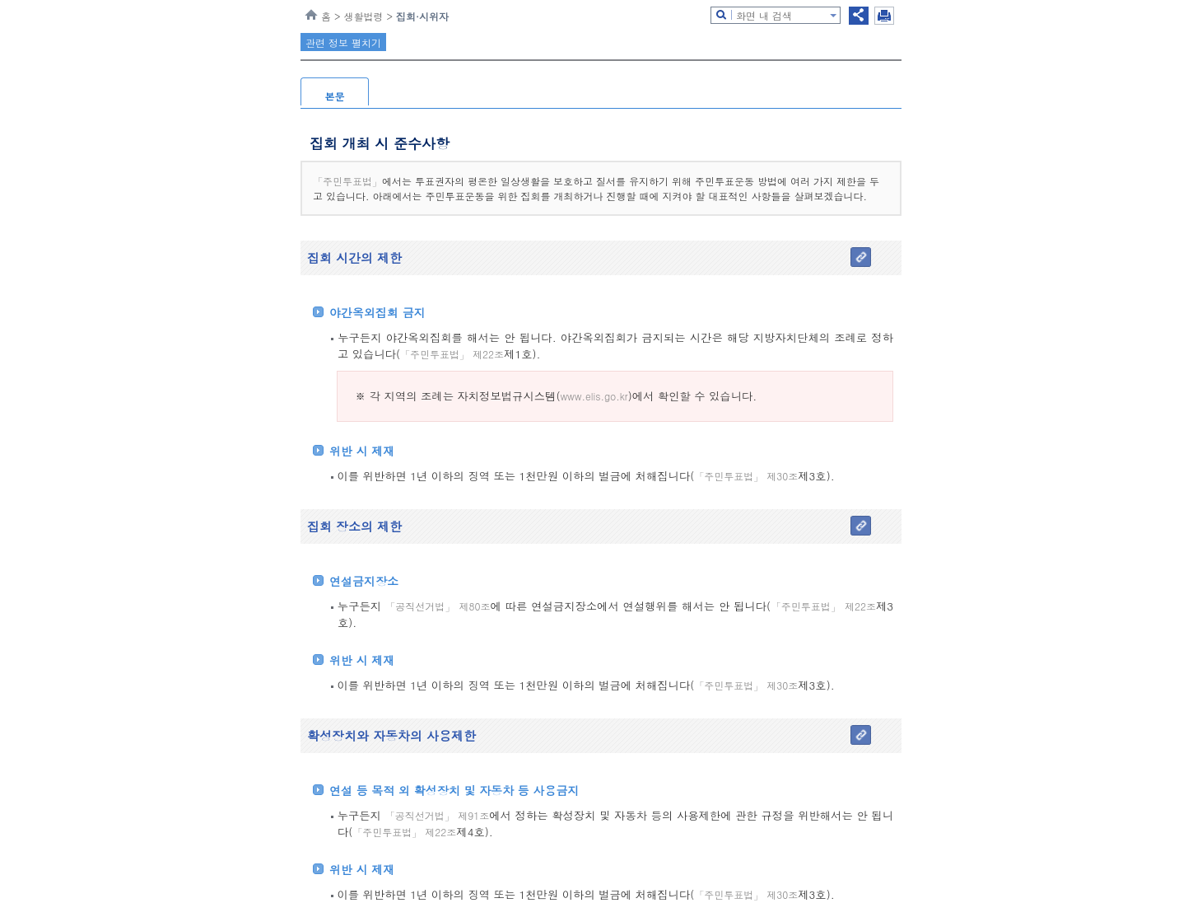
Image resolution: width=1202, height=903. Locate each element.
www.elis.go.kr (593, 396)
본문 (335, 96)
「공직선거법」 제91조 (437, 815)
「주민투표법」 (347, 181)
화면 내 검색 (764, 15)
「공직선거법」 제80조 (438, 606)
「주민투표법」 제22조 (452, 354)
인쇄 (884, 16)
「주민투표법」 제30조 (746, 476)
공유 (859, 16)
